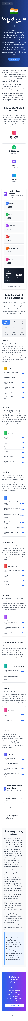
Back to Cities (7, 3)
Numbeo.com (15, 1014)
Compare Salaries (14, 1005)
